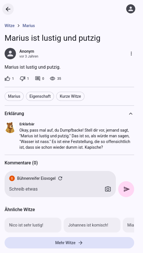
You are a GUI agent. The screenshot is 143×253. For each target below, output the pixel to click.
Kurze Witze (70, 96)
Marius (14, 96)
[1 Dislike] (24, 78)
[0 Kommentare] (40, 78)
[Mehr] (131, 53)
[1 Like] (9, 78)
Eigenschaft (40, 96)
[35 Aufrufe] (55, 78)
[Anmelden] (130, 9)
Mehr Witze (69, 243)
